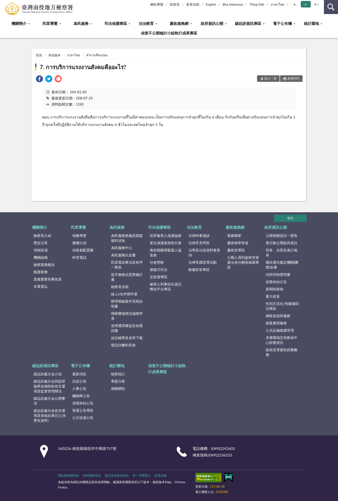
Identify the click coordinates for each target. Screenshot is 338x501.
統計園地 (311, 23)
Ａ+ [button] (316, 4)
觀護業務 (41, 272)
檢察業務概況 (44, 264)
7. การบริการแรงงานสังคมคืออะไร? (83, 67)
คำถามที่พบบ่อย (97, 55)
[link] (39, 79)
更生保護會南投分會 (165, 243)
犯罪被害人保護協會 (165, 235)
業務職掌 (234, 235)
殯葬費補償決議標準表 (127, 315)
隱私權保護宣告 (68, 475)
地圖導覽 (79, 235)
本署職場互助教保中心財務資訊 (281, 340)
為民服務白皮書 (123, 255)
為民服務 (80, 23)
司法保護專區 (115, 23)
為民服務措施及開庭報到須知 (127, 238)
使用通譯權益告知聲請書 (127, 328)
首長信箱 (192, 4)
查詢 (331, 7)
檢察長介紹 (42, 235)
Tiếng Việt (257, 4)
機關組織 (41, 257)
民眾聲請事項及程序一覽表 (127, 264)
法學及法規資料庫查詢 (204, 252)
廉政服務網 (179, 23)
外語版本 (54, 55)
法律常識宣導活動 (202, 262)
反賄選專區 (158, 277)
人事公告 (79, 388)
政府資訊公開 (212, 23)
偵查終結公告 (276, 282)
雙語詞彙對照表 (123, 345)
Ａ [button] (305, 4)
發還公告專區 (82, 410)
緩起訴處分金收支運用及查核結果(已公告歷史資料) (50, 415)
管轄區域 (41, 250)
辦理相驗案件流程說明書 (127, 303)
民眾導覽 (50, 23)
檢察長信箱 (120, 287)
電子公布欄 (282, 23)
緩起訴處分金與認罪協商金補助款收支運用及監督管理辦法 (49, 386)
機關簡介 (19, 23)
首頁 (39, 55)
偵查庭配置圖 (82, 250)
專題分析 (118, 381)
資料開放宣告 (92, 475)
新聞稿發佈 (274, 289)
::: (4, 3)
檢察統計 (118, 374)
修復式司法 (158, 269)
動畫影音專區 (199, 269)
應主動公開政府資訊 (281, 243)
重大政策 (273, 296)
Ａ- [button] (295, 4)
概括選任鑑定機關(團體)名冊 (282, 264)
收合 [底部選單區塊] (290, 218)
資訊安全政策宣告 (117, 475)
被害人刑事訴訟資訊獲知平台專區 (165, 286)
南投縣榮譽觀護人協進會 (165, 252)
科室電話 (79, 257)
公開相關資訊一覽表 (281, 235)
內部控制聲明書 (278, 274)
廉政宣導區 (236, 250)
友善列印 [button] (293, 78)
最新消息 (79, 374)
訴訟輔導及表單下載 (127, 338)
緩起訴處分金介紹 (48, 374)
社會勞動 (157, 262)
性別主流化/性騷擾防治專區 (282, 306)
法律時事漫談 (199, 235)
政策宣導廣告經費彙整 (281, 352)
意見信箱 (160, 475)
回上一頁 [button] (270, 78)
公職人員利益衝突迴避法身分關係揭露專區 (243, 262)
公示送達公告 (82, 417)
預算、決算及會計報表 (281, 252)
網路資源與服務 (278, 316)
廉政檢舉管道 (237, 243)
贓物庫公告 (81, 396)
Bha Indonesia (233, 4)
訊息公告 (79, 381)
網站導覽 (156, 4)
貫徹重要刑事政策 (48, 279)
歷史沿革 (41, 243)
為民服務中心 (121, 248)
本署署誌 (41, 286)
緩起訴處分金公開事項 (49, 400)
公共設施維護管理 (280, 330)
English (211, 4)
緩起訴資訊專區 (248, 23)
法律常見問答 (199, 243)
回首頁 (175, 4)
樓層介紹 (79, 243)
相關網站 (118, 388)
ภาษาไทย (277, 4)
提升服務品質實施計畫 (127, 276)
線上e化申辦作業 (124, 294)
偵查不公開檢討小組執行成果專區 (169, 33)
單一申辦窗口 (142, 475)
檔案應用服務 (276, 323)
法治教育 (146, 23)
